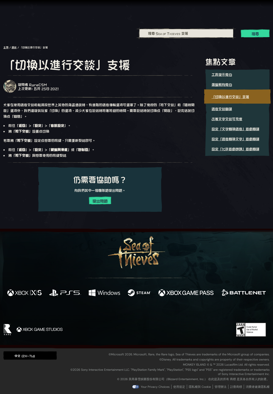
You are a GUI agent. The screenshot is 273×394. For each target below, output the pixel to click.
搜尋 (255, 33)
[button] (30, 355)
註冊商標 (236, 387)
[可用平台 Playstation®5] (65, 293)
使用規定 (179, 387)
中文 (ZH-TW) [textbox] (25, 356)
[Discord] (153, 311)
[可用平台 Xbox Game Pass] (186, 293)
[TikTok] (166, 310)
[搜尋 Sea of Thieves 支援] (186, 33)
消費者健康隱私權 (258, 387)
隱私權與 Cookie (200, 387)
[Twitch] (117, 310)
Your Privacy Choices (155, 387)
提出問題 (100, 201)
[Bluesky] (177, 311)
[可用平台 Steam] (139, 293)
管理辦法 (221, 387)
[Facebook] (94, 310)
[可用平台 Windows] (104, 293)
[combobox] (186, 33)
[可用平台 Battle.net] (243, 293)
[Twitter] (104, 310)
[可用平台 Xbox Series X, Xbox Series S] (24, 293)
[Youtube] (135, 310)
